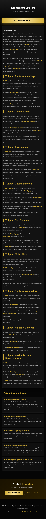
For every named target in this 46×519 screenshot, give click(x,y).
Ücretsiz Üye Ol (32, 493)
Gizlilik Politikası (26, 511)
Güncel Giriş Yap (14, 492)
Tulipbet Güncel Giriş (23, 20)
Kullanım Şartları (34, 511)
